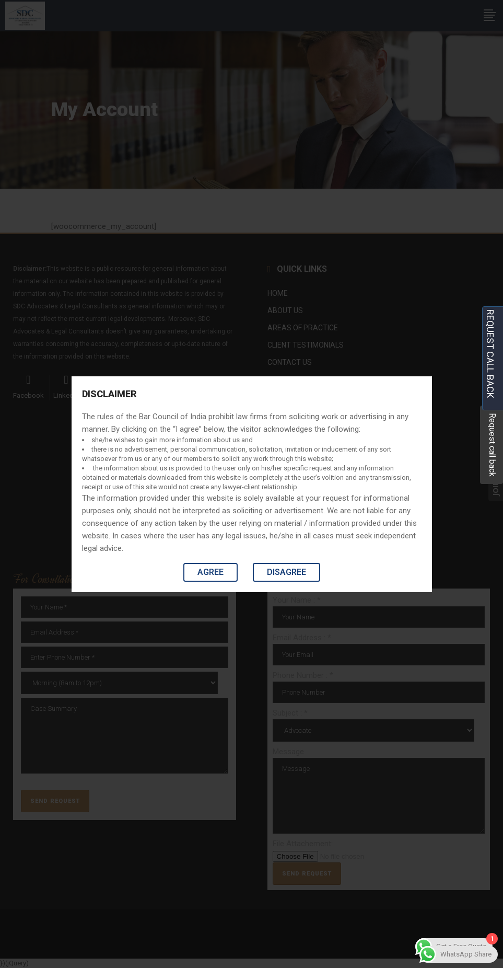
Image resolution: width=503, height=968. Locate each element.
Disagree (286, 572)
